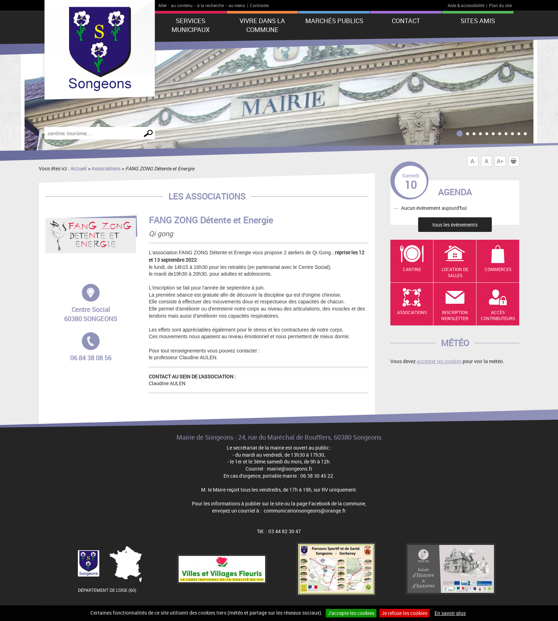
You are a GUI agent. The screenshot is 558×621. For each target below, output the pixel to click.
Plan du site (500, 5)
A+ (500, 161)
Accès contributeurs (498, 315)
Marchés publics (334, 20)
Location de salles (455, 272)
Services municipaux (191, 25)
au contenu (182, 5)
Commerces (498, 269)
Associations (106, 168)
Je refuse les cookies (404, 613)
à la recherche (210, 5)
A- (472, 161)
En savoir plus (450, 613)
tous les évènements (455, 224)
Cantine (412, 269)
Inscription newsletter (454, 315)
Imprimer (515, 161)
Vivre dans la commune (262, 25)
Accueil (78, 168)
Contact (406, 20)
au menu (236, 5)
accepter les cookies (439, 361)
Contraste (259, 5)
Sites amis (477, 20)
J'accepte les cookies (351, 613)
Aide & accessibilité (466, 5)
